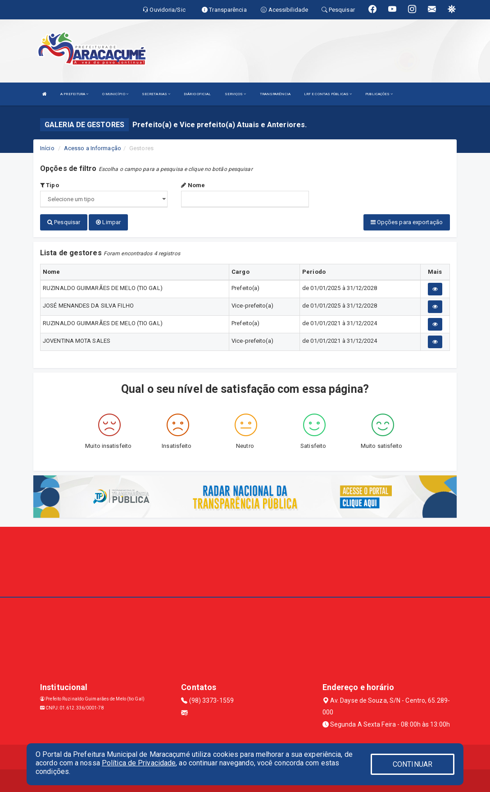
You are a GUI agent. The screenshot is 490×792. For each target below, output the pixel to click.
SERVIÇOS (235, 94)
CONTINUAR (412, 764)
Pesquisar (63, 222)
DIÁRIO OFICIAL (197, 94)
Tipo (49, 185)
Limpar (108, 222)
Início (47, 148)
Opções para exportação (407, 222)
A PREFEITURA (74, 94)
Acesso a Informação (92, 148)
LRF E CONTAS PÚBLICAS (328, 94)
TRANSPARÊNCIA (275, 94)
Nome (193, 185)
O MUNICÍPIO (115, 94)
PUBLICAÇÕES (379, 94)
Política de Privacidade (139, 763)
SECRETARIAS (156, 94)
